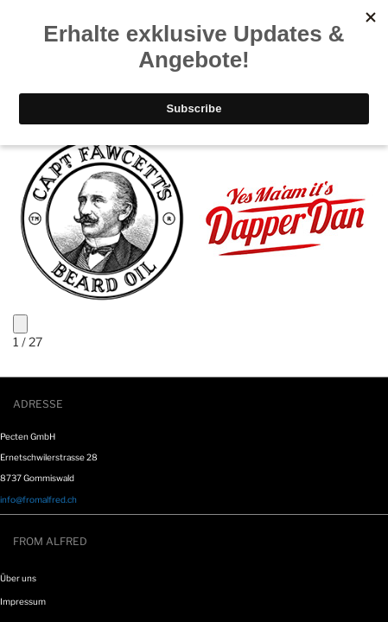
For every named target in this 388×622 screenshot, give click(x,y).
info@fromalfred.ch (38, 499)
